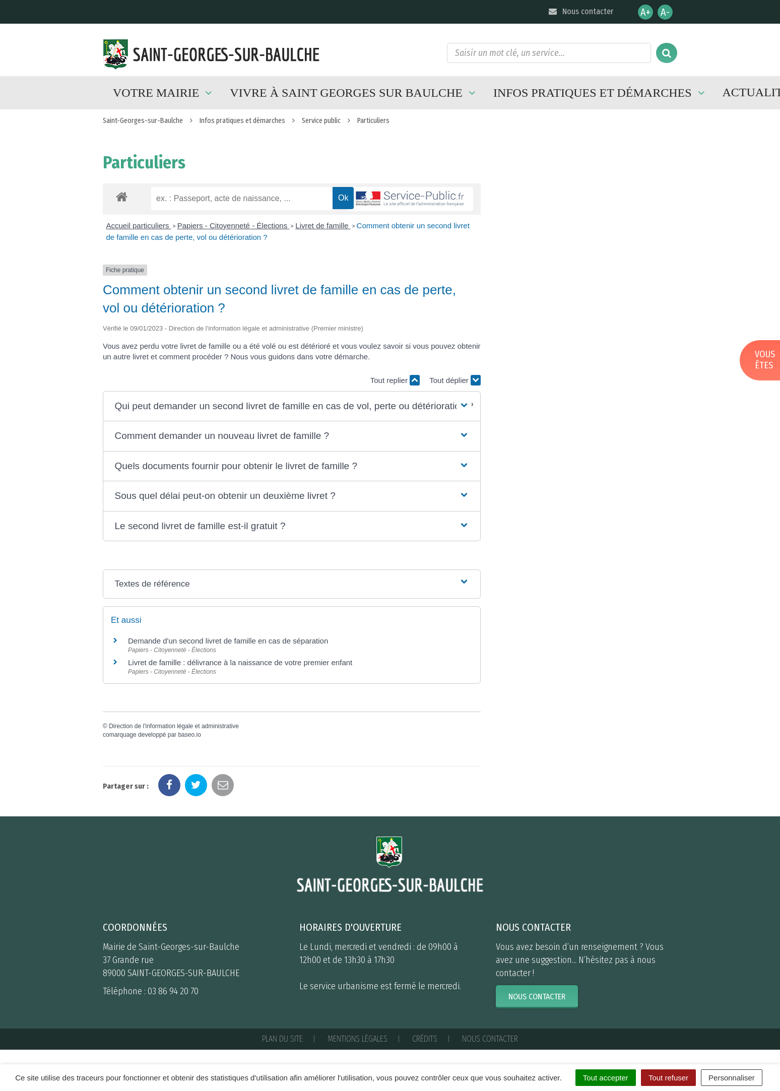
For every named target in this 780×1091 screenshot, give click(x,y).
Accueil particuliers (138, 225)
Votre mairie (164, 92)
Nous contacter (580, 11)
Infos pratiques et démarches (600, 92)
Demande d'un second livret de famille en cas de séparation (228, 640)
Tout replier (395, 380)
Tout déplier (455, 380)
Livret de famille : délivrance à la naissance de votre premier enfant (240, 662)
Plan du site (282, 1039)
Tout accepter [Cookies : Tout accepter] (605, 1077)
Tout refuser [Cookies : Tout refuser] (668, 1077)
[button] (291, 406)
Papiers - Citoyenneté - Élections (233, 225)
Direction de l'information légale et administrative (174, 726)
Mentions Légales (357, 1039)
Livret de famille (322, 225)
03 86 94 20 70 (173, 991)
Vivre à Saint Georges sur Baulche (354, 92)
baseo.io (189, 734)
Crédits (424, 1039)
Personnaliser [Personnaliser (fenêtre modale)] (731, 1077)
